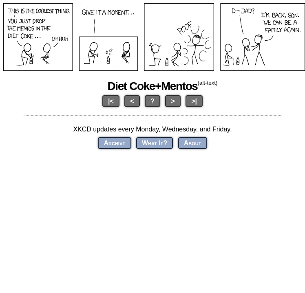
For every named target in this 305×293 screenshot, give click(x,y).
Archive (114, 143)
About (192, 143)
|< (111, 101)
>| (194, 101)
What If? (154, 143)
